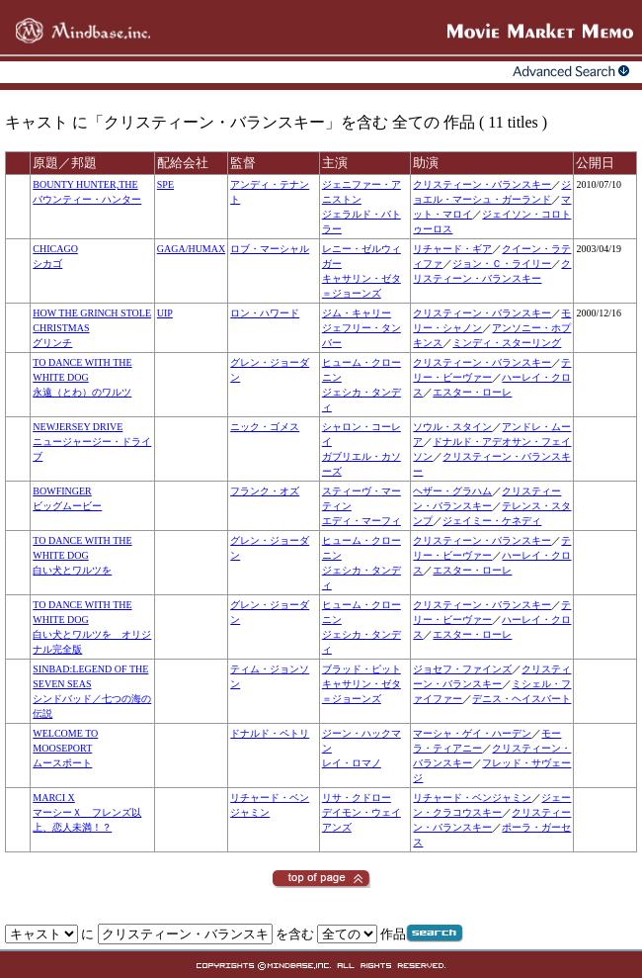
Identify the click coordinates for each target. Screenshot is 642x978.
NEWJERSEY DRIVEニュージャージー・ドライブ (92, 441)
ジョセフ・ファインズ (462, 669)
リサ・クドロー (356, 797)
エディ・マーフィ (361, 520)
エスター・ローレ (472, 392)
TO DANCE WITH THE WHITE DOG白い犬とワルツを (82, 555)
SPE (165, 184)
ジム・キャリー (356, 313)
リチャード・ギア (452, 248)
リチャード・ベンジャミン (472, 797)
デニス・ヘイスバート (521, 698)
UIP (165, 313)
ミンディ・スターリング (506, 342)
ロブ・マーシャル (269, 248)
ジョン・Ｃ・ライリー (501, 263)
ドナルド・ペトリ (269, 733)
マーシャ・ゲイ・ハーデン (472, 733)
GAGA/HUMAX (191, 248)
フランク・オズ (264, 491)
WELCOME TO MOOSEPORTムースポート (65, 748)
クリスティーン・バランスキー (482, 184)
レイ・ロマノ (351, 762)
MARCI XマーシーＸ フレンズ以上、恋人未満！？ (87, 812)
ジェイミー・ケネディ (491, 520)
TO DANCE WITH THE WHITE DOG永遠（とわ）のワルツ (82, 377)
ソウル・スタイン (452, 426)
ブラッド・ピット (361, 669)
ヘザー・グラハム (452, 491)
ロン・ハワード (264, 313)
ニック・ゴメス (264, 426)
